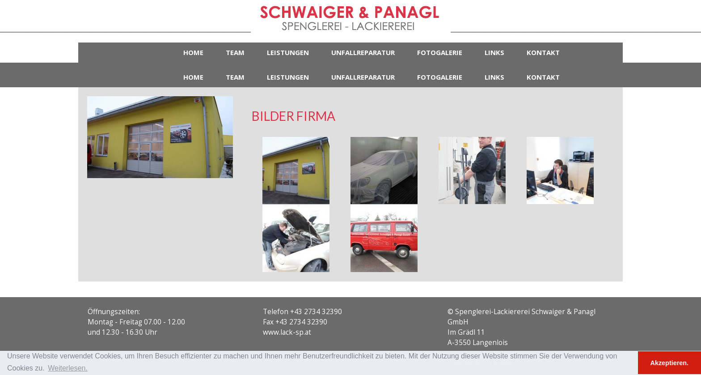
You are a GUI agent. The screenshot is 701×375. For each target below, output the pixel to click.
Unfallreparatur (363, 52)
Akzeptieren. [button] (669, 362)
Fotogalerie (439, 52)
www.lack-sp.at (287, 332)
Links (494, 52)
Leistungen (288, 52)
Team (235, 52)
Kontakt (543, 52)
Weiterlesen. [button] (68, 368)
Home (193, 52)
